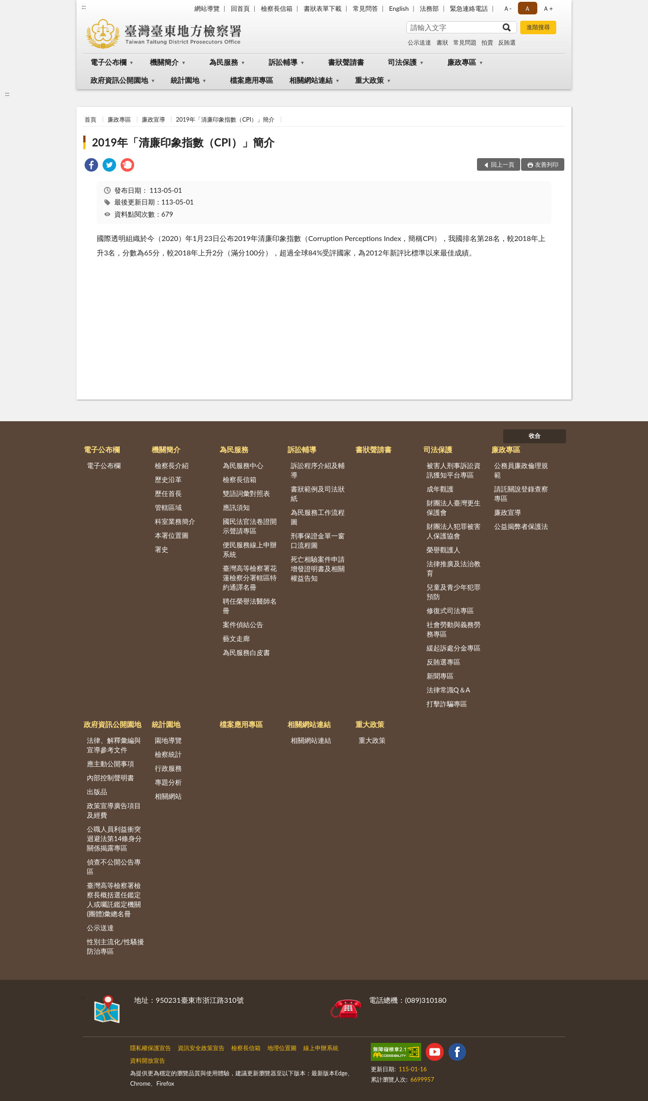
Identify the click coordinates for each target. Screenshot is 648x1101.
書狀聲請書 (346, 62)
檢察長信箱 (276, 8)
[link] (91, 166)
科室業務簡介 (175, 521)
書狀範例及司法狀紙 (318, 493)
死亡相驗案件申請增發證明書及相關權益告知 (318, 568)
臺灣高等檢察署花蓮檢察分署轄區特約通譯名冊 (250, 577)
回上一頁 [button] (502, 164)
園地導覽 (168, 740)
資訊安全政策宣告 (201, 1047)
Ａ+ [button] (548, 8)
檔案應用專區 (251, 80)
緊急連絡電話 (469, 8)
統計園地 (185, 80)
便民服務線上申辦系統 (250, 549)
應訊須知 (236, 507)
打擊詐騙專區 (447, 704)
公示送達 (419, 42)
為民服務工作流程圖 (318, 517)
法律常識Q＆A (448, 690)
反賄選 (507, 42)
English (399, 8)
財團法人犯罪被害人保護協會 (454, 531)
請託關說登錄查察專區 (521, 493)
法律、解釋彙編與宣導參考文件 (114, 745)
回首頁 (240, 8)
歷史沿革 (168, 479)
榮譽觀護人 (443, 550)
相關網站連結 (311, 80)
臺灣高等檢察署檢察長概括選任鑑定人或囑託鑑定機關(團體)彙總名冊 (114, 899)
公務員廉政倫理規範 (521, 470)
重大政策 (369, 80)
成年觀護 (440, 489)
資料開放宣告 (147, 1060)
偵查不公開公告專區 (114, 866)
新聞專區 (440, 676)
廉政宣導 (153, 119)
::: (83, 6)
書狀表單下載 (323, 8)
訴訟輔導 (283, 62)
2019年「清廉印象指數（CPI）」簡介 (225, 119)
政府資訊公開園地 (119, 80)
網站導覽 (207, 8)
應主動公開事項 (110, 764)
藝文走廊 (236, 638)
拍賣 (487, 42)
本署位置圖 (172, 535)
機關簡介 (164, 62)
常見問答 (365, 8)
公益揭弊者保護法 (521, 526)
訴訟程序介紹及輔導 (318, 470)
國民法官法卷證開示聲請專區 (250, 526)
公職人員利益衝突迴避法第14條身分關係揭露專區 (114, 838)
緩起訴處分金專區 (454, 648)
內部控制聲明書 (110, 777)
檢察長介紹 (172, 465)
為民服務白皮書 (246, 652)
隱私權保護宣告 (150, 1047)
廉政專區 (461, 62)
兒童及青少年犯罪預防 (454, 592)
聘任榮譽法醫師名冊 (250, 605)
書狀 (442, 42)
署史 (161, 549)
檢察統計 (168, 754)
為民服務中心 (243, 465)
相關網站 (168, 796)
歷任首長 (168, 493)
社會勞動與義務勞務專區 (454, 629)
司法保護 (402, 62)
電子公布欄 (108, 62)
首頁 (90, 119)
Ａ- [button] (507, 8)
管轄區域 (168, 507)
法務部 (429, 8)
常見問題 (465, 42)
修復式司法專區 (450, 610)
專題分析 (168, 782)
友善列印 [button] (546, 164)
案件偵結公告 (243, 624)
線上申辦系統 (320, 1047)
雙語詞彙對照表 (246, 493)
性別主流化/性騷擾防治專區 (115, 946)
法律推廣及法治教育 (454, 568)
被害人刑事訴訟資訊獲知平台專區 (454, 470)
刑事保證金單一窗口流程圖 (318, 540)
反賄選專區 (443, 662)
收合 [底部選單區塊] (534, 435)
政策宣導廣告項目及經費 (114, 810)
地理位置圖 (282, 1047)
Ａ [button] (527, 8)
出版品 (97, 791)
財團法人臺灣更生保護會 (454, 507)
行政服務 (168, 768)
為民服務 (223, 62)
